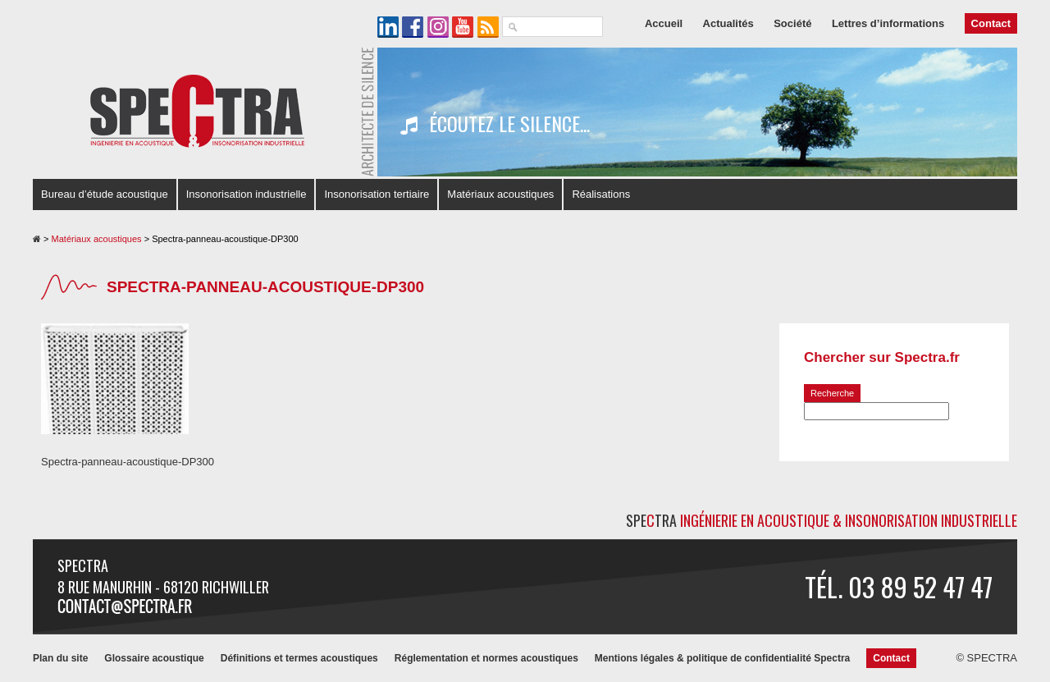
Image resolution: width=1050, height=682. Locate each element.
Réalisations (601, 194)
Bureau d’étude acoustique (104, 194)
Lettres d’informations (888, 23)
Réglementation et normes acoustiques (486, 658)
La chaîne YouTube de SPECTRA (462, 27)
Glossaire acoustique (153, 658)
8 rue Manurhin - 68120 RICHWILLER (163, 586)
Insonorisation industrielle (246, 194)
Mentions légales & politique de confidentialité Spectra (722, 658)
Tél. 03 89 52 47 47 (899, 586)
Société (792, 23)
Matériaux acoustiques (500, 194)
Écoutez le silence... (495, 124)
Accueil (663, 23)
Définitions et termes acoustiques (299, 658)
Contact (991, 23)
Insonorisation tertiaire (376, 194)
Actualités (728, 23)
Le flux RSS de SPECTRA (488, 27)
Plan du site (60, 658)
